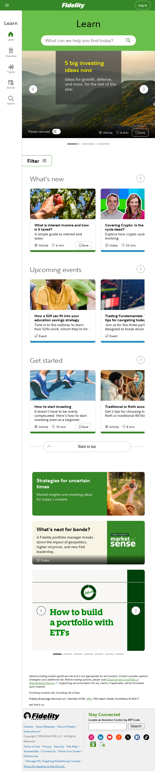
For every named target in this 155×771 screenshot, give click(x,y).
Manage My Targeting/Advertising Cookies (53, 761)
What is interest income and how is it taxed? (61, 227)
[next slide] (143, 89)
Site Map (72, 746)
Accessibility (31, 751)
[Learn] (11, 36)
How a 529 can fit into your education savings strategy (56, 318)
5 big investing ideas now (84, 66)
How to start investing (52, 407)
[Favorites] (11, 53)
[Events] (11, 84)
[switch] (56, 131)
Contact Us (49, 751)
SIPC (89, 699)
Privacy (47, 746)
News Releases (45, 726)
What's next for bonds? (63, 529)
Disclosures (31, 756)
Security (59, 746)
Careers (28, 726)
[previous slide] (33, 89)
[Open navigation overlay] (7, 5)
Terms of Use (32, 746)
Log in (142, 5)
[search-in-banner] (88, 40)
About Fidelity (66, 726)
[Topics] (11, 69)
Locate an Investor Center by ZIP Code (114, 720)
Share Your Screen (69, 751)
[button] (141, 133)
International (32, 731)
